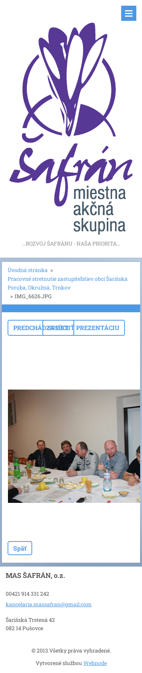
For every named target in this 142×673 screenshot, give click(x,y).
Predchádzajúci (41, 328)
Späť (20, 548)
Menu (128, 13)
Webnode (95, 663)
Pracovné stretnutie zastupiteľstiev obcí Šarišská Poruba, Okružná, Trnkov (68, 283)
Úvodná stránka (28, 270)
